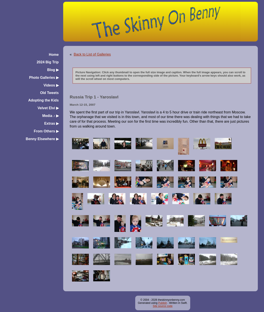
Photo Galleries (44, 77)
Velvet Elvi (48, 108)
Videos (51, 85)
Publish (162, 302)
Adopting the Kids (43, 100)
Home (54, 54)
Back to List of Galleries (92, 54)
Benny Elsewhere (42, 139)
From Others (46, 131)
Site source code (163, 306)
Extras (51, 123)
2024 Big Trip (48, 62)
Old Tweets (49, 93)
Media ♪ (50, 116)
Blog (53, 70)
